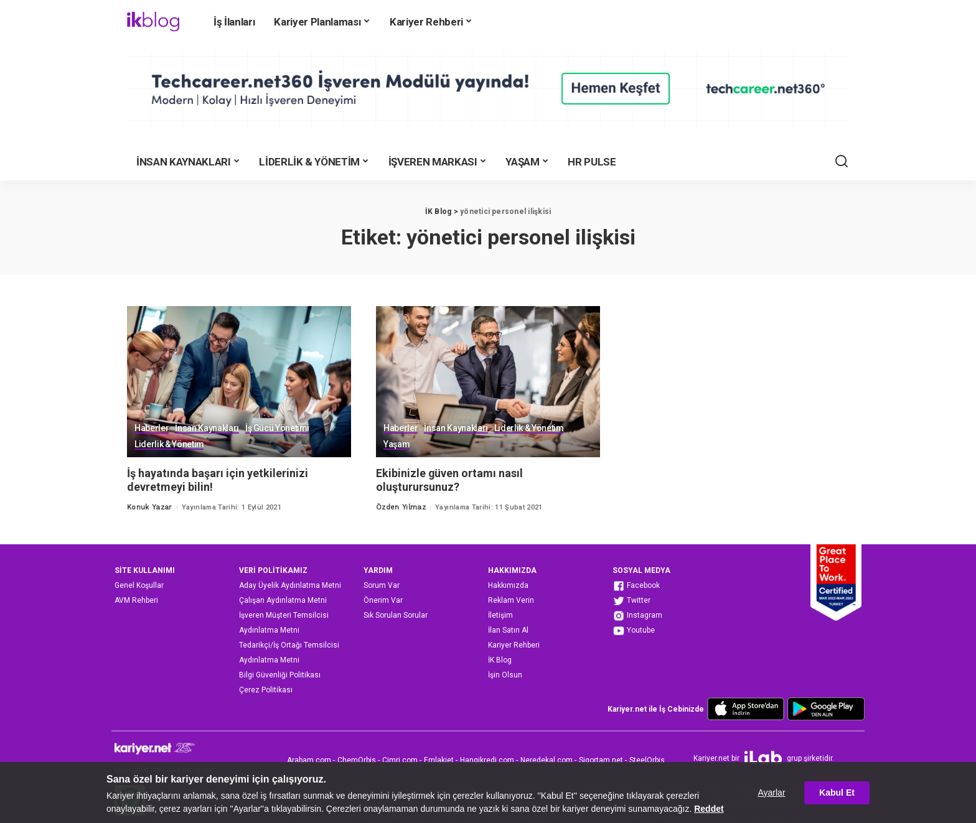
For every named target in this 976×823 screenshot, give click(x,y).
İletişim (500, 615)
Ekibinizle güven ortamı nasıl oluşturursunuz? (449, 480)
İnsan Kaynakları (207, 428)
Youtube (633, 631)
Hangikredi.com (487, 760)
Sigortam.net (601, 760)
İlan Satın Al (508, 630)
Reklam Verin (511, 600)
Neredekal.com (546, 760)
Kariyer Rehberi (514, 645)
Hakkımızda (508, 585)
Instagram (637, 616)
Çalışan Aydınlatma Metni (283, 600)
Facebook (636, 586)
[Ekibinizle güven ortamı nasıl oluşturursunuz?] (488, 381)
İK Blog (500, 660)
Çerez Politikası (266, 690)
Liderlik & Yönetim (169, 444)
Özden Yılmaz (401, 507)
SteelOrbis (647, 760)
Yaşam (396, 444)
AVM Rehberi (136, 600)
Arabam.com (309, 760)
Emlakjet (439, 760)
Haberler (151, 428)
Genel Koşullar (139, 585)
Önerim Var (383, 600)
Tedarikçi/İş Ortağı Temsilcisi (289, 645)
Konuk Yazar (149, 507)
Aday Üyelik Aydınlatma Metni (290, 585)
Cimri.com (400, 760)
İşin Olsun (505, 675)
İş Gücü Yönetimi (277, 428)
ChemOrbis (356, 760)
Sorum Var (382, 585)
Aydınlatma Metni (269, 630)
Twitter (631, 601)
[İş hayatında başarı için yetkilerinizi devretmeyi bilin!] (239, 381)
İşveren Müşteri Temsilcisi (284, 615)
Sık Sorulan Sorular (396, 615)
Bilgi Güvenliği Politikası (280, 675)
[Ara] (841, 161)
